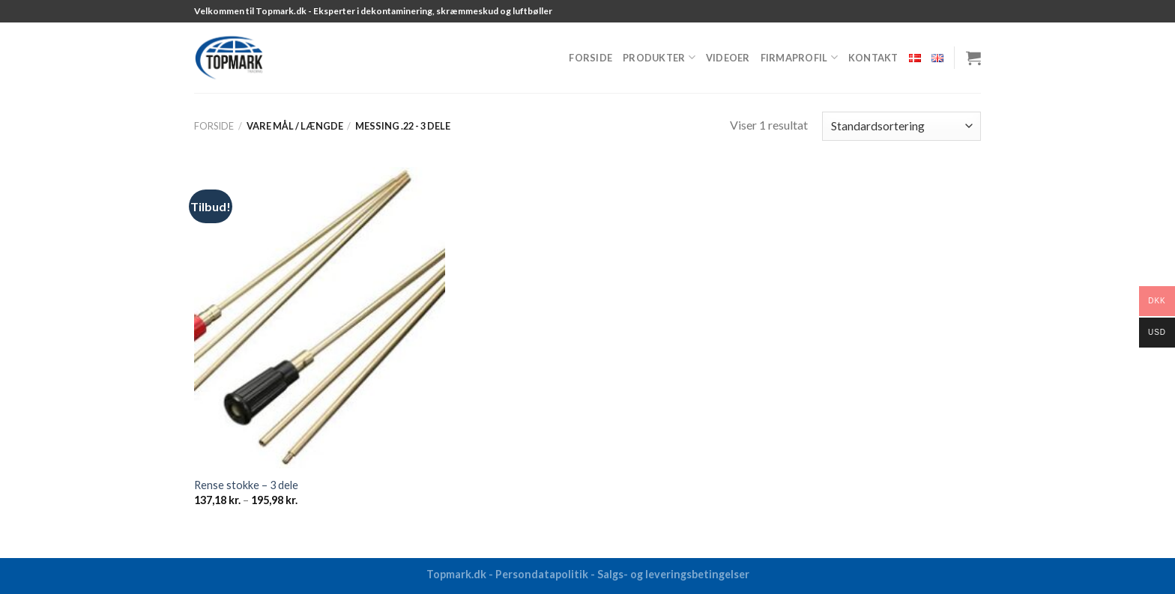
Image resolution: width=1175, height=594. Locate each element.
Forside (590, 58)
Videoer (728, 58)
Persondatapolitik (541, 574)
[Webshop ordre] (901, 126)
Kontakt (873, 58)
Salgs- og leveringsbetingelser (673, 574)
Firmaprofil (799, 57)
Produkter (659, 57)
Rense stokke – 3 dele (246, 485)
